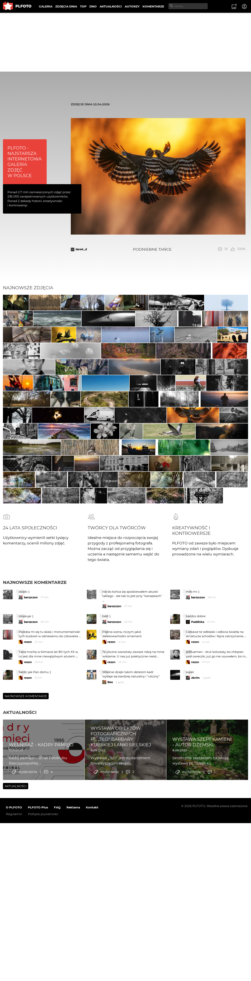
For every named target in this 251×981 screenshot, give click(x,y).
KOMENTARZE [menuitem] (153, 6)
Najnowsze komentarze (35, 790)
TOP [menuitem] (83, 6)
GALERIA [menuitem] (45, 6)
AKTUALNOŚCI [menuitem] (111, 6)
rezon (28, 850)
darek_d (81, 249)
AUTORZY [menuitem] (132, 6)
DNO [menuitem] (93, 6)
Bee (110, 890)
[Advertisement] (125, 42)
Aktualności (19, 920)
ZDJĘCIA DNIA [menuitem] (66, 6)
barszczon (31, 805)
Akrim (195, 886)
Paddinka (197, 830)
